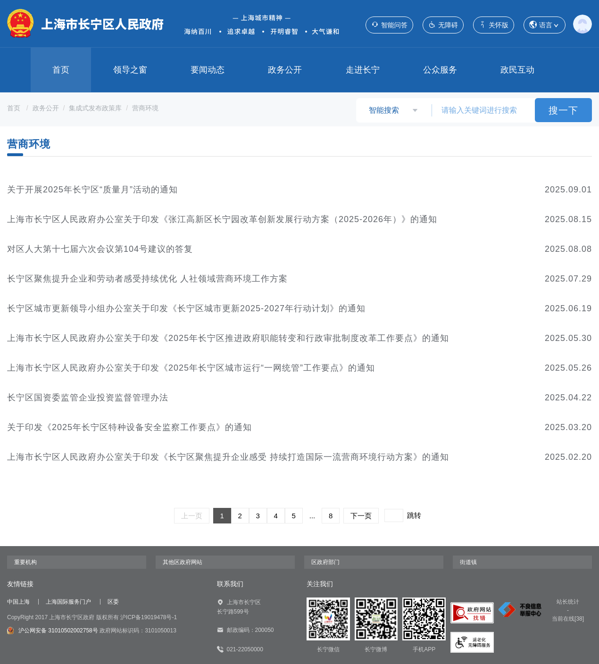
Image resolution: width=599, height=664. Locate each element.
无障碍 (443, 25)
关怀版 (493, 25)
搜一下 (563, 110)
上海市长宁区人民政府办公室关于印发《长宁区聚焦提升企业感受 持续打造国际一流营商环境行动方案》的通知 (228, 457)
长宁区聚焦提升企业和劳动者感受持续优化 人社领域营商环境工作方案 (147, 278)
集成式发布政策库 (95, 108)
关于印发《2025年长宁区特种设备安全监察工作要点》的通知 (129, 427)
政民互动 (517, 70)
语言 (544, 25)
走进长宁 (363, 70)
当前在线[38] (568, 618)
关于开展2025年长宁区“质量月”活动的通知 (92, 189)
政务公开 (285, 70)
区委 (113, 602)
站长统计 (568, 601)
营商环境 (145, 108)
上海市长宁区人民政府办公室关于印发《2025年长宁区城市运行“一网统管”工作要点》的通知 (191, 368)
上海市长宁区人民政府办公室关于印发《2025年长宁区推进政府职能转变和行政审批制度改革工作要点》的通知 (228, 338)
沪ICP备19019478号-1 (148, 617)
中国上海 (18, 602)
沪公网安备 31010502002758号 (52, 630)
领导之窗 (130, 70)
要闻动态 (208, 70)
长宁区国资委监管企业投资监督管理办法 (87, 397)
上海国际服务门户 (68, 602)
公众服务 (440, 70)
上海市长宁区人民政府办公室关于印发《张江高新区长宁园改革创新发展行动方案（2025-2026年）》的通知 (222, 219)
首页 (60, 70)
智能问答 (389, 25)
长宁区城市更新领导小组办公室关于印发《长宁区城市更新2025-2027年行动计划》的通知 (186, 308)
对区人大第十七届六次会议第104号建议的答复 (100, 249)
